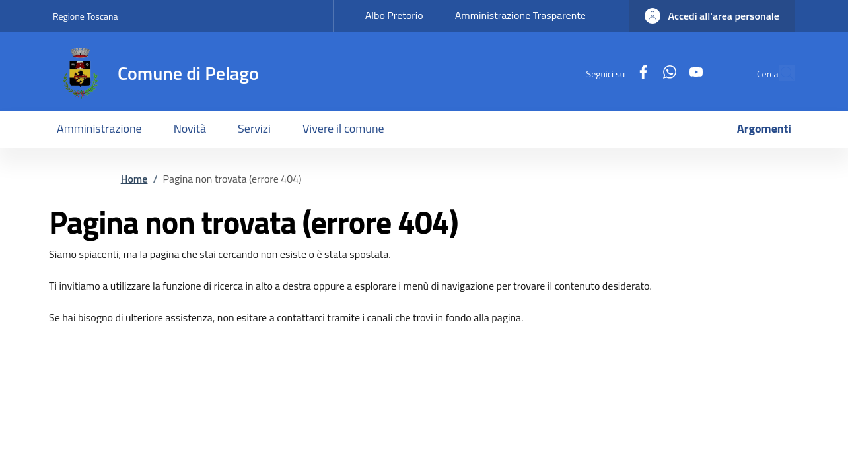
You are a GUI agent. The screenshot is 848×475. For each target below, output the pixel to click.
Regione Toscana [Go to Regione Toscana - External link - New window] (85, 16)
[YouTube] (666, 73)
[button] (712, 16)
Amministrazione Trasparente (520, 15)
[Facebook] (613, 73)
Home (134, 179)
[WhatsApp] (639, 73)
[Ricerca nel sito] (779, 73)
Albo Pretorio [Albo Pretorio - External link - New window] (394, 15)
